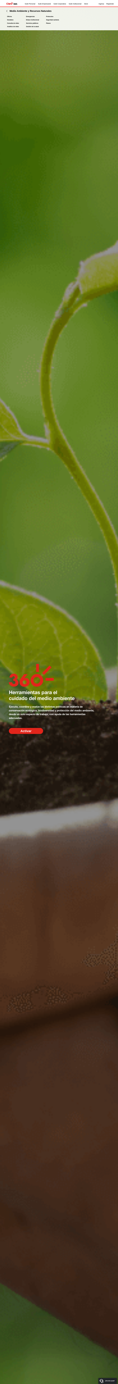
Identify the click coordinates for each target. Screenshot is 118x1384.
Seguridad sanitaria (52, 20)
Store (86, 4)
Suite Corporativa (59, 4)
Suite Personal (30, 4)
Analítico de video (13, 26)
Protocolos (49, 16)
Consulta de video (13, 23)
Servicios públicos (32, 23)
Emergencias (30, 16)
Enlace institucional (32, 20)
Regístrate (110, 4)
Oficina (9, 16)
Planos (48, 23)
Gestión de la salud (32, 26)
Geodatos (10, 20)
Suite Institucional (75, 4)
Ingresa (101, 4)
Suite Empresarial (44, 4)
